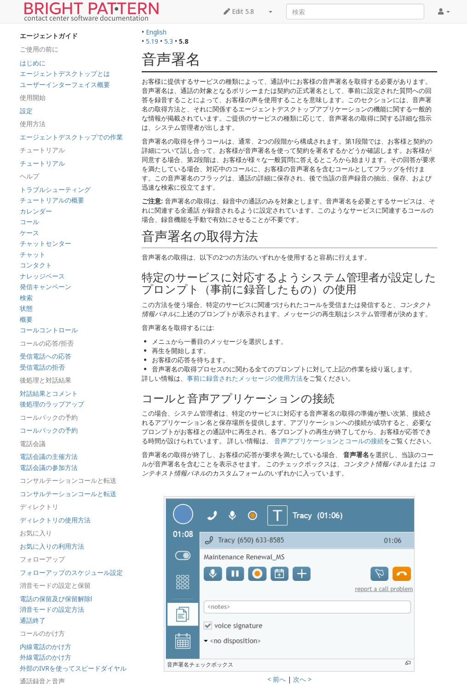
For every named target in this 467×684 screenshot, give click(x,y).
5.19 (152, 41)
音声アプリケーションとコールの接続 (329, 440)
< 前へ (276, 679)
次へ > (302, 679)
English (156, 32)
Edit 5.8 (239, 11)
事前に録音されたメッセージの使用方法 (245, 378)
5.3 (168, 41)
